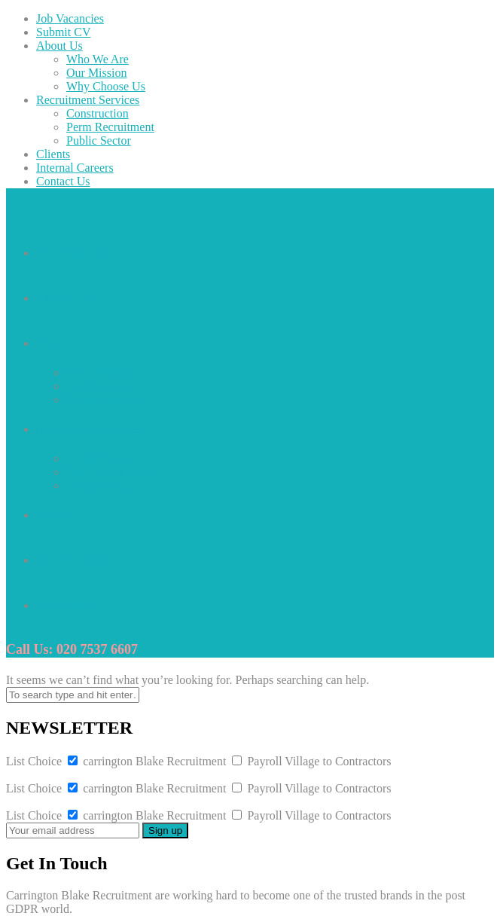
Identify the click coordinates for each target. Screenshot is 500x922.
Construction (97, 113)
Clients (53, 154)
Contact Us (63, 181)
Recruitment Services (87, 99)
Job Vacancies (70, 18)
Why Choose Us (105, 86)
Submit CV (63, 32)
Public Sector (98, 140)
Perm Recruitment (110, 127)
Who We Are (97, 59)
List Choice (34, 761)
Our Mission (96, 72)
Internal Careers (75, 167)
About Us (59, 45)
